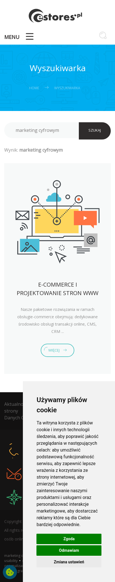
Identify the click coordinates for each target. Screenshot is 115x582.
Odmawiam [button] (69, 550)
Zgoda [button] (69, 539)
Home (34, 88)
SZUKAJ (94, 130)
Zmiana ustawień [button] (69, 562)
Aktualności (16, 404)
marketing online (17, 555)
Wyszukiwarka (67, 88)
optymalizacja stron (20, 565)
